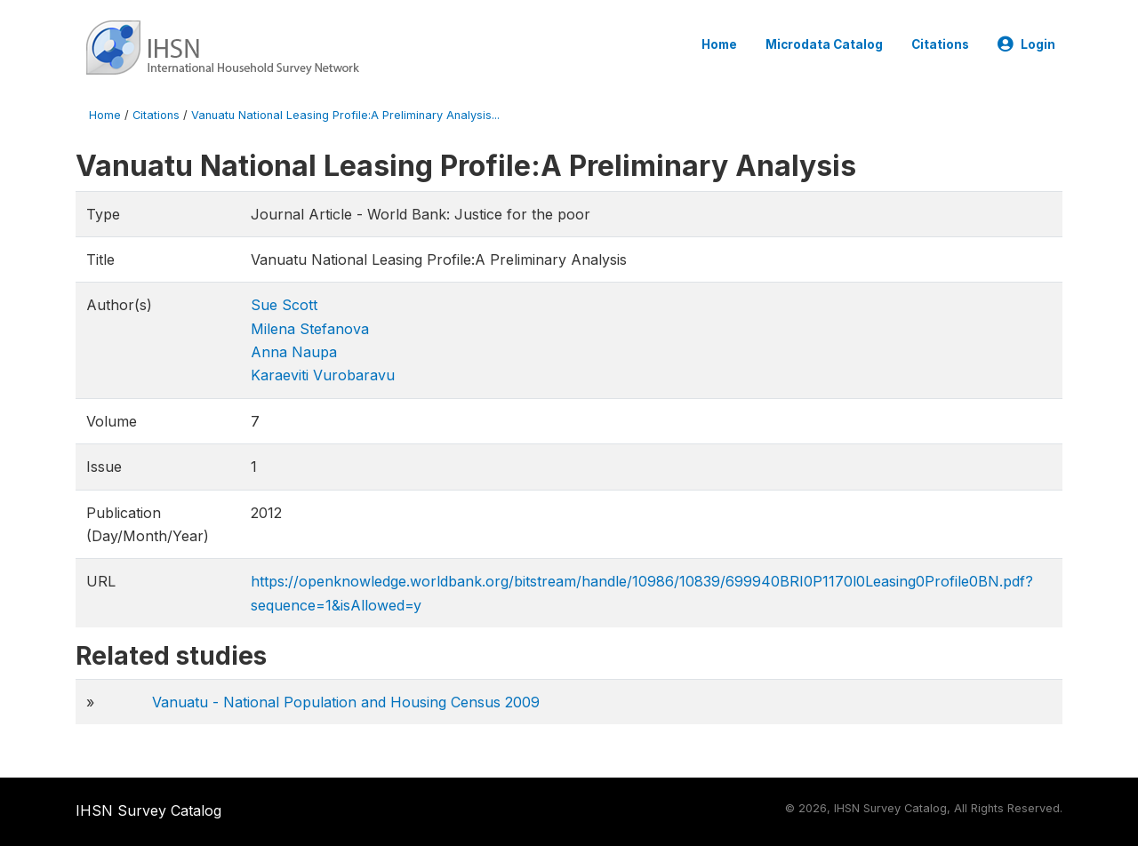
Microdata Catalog (824, 44)
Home (719, 44)
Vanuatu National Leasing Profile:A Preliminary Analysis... (345, 115)
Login (1026, 44)
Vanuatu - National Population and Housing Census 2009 (346, 702)
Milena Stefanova (310, 329)
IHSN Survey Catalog (148, 810)
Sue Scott (284, 305)
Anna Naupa (294, 352)
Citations (940, 44)
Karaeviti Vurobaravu (323, 375)
